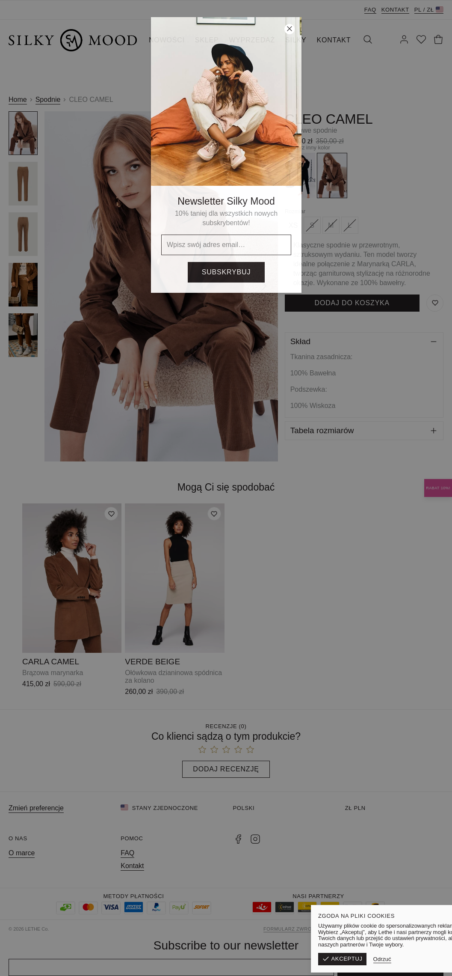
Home (18, 99)
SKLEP (207, 40)
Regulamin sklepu (349, 928)
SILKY (295, 40)
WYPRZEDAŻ (252, 40)
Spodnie (48, 99)
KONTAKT (333, 40)
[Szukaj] (368, 40)
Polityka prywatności (411, 928)
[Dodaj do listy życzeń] (111, 514)
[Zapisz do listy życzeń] (434, 303)
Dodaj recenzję (226, 769)
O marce (22, 853)
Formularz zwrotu (291, 928)
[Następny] (264, 286)
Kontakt (395, 9)
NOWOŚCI (167, 40)
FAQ (370, 9)
